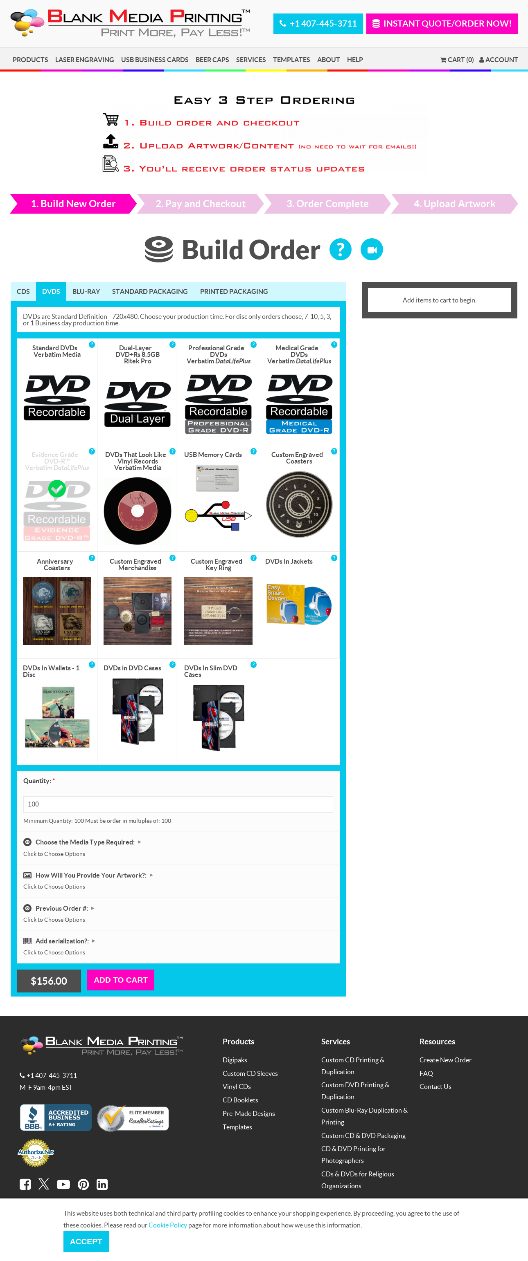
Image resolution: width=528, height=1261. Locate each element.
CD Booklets (240, 1100)
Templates (291, 59)
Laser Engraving (84, 59)
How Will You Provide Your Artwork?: (92, 875)
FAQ (426, 1073)
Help (355, 59)
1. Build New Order (73, 203)
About (328, 59)
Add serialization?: (63, 941)
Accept (86, 1241)
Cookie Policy (168, 1225)
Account (498, 59)
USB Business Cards (155, 59)
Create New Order (446, 1060)
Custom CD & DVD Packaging (363, 1135)
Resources (437, 1041)
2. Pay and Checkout (201, 203)
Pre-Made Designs (249, 1113)
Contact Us (435, 1086)
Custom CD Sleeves (250, 1073)
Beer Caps (212, 59)
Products (30, 59)
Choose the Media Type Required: (86, 842)
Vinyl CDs (237, 1086)
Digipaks (235, 1060)
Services (251, 59)
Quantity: (39, 780)
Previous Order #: (62, 908)
